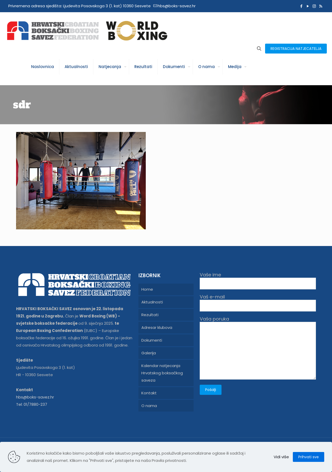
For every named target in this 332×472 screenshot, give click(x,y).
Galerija (148, 353)
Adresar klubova (156, 327)
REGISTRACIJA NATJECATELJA (296, 48)
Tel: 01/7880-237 (31, 404)
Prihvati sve (308, 457)
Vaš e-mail (258, 302)
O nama (149, 405)
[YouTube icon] (308, 6)
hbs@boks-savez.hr (35, 397)
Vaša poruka (258, 348)
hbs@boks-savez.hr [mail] (177, 6)
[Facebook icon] (301, 6)
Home (147, 289)
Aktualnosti (152, 302)
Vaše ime (258, 280)
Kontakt (149, 393)
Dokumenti (151, 340)
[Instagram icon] (314, 6)
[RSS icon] (321, 6)
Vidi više (281, 457)
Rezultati (149, 314)
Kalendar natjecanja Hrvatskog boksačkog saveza (162, 373)
